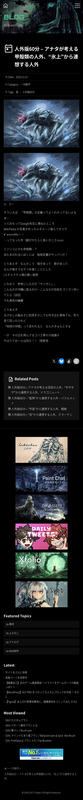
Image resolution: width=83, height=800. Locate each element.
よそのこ (14, 633)
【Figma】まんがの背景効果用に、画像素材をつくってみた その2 (41, 701)
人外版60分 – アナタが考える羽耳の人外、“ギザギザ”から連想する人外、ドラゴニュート (42, 389)
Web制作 (14, 651)
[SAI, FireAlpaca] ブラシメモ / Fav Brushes (28, 740)
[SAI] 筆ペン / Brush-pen (18, 730)
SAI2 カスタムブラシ (16, 720)
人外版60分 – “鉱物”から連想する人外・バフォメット (43, 400)
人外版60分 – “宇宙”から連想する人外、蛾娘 (39, 409)
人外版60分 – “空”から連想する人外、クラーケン (41, 414)
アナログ (14, 642)
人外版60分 (28, 92)
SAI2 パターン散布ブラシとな (21, 725)
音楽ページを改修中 (16, 677)
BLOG (14, 17)
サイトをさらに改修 (16, 672)
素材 (11, 624)
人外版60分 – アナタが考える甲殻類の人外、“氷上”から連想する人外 (46, 56)
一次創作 (25, 84)
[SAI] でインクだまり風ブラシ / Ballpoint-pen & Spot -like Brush (40, 735)
